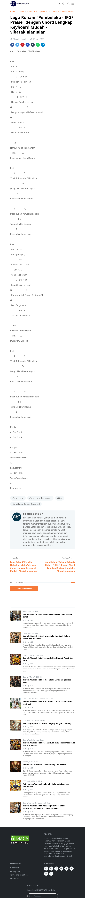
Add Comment (24, 588)
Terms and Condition (19, 875)
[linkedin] (51, 869)
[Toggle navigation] (73, 4)
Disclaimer (14, 868)
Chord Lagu (18, 498)
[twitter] (71, 869)
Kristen (25, 762)
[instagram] (63, 3)
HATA (25, 611)
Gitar (59, 498)
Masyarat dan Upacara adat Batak (39, 803)
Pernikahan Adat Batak (36, 740)
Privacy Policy (15, 871)
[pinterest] (56, 869)
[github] (51, 874)
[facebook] (59, 3)
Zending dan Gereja (46, 699)
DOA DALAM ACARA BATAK (36, 721)
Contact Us (14, 878)
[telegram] (46, 869)
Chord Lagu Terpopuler (40, 498)
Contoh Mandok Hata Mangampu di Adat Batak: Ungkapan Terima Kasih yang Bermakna (44, 807)
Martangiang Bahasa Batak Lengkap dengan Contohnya (48, 723)
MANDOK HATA (33, 611)
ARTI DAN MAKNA (29, 781)
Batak (25, 655)
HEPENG (39, 781)
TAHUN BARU (33, 762)
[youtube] (61, 869)
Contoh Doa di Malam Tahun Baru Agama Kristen (44, 764)
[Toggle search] (68, 3)
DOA (25, 721)
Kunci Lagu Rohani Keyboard (26, 504)
